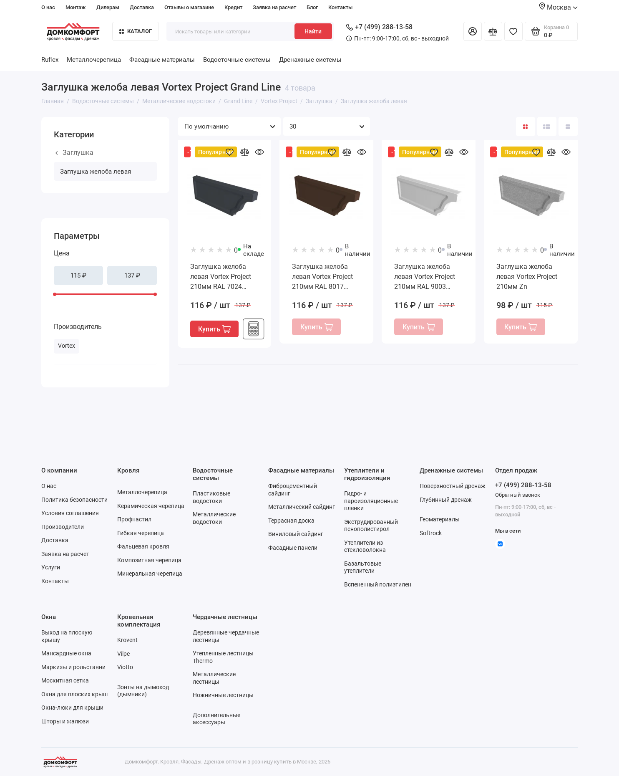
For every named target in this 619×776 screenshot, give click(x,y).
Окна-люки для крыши (72, 707)
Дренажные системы (310, 59)
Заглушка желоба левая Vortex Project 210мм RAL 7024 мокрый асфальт (220, 277)
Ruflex (49, 59)
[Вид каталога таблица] (568, 126)
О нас (48, 7)
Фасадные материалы (162, 59)
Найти (313, 31)
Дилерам (107, 7)
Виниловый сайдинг (295, 534)
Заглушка (74, 153)
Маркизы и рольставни (73, 667)
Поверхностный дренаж (453, 486)
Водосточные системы (237, 59)
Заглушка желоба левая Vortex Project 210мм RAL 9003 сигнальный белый (424, 277)
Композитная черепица (149, 560)
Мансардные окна (66, 653)
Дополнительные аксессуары (216, 719)
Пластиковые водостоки (211, 497)
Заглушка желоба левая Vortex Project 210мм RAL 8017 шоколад (322, 277)
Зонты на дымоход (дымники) (143, 691)
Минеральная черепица (149, 573)
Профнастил (134, 519)
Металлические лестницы (214, 678)
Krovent (127, 640)
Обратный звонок (517, 495)
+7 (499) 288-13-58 (379, 27)
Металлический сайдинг (301, 506)
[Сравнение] (493, 31)
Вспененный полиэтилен (377, 584)
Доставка (142, 7)
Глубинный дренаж (446, 499)
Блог (312, 7)
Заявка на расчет (274, 7)
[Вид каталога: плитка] (525, 126)
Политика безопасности (74, 499)
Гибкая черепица (140, 533)
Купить (214, 329)
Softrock (431, 533)
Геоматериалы (440, 519)
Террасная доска (291, 520)
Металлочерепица (94, 59)
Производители (62, 526)
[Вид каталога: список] (546, 126)
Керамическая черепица (150, 506)
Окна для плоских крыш (74, 694)
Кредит (233, 7)
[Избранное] (513, 31)
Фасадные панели (292, 547)
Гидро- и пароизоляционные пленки (371, 500)
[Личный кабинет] (472, 31)
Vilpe (123, 653)
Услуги (50, 567)
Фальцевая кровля (143, 546)
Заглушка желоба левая (95, 171)
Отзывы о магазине (189, 7)
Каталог (135, 31)
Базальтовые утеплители (362, 567)
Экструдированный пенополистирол (371, 525)
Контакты (340, 7)
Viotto (125, 667)
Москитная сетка (65, 680)
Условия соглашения (70, 513)
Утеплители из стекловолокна (365, 546)
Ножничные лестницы (223, 695)
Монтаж (75, 7)
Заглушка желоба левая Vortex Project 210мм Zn (526, 277)
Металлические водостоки (214, 518)
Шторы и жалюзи (65, 721)
